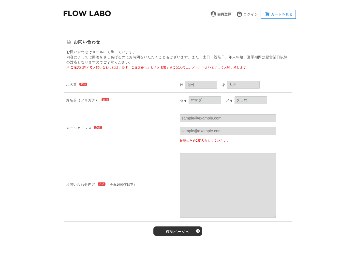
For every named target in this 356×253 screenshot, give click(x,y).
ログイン (250, 14)
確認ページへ (178, 231)
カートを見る (282, 14)
